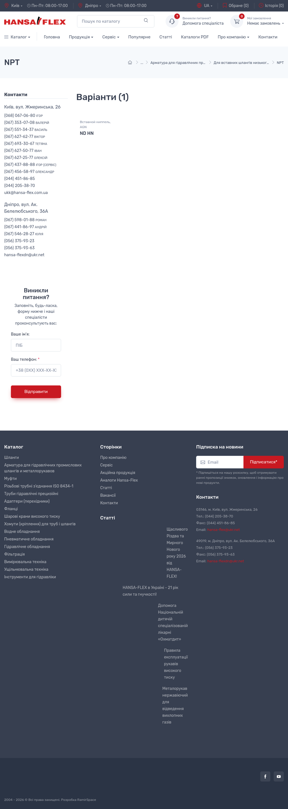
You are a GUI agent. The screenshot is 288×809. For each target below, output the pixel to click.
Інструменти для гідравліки (30, 577)
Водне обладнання (22, 531)
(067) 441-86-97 (25, 227)
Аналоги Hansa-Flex (119, 480)
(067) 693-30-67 (25, 143)
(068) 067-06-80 (23, 115)
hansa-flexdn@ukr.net (24, 255)
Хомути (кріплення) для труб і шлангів (40, 524)
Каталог (15, 37)
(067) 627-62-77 (24, 136)
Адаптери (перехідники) (27, 501)
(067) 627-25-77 (25, 157)
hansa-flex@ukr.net (223, 530)
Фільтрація (14, 554)
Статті (165, 37)
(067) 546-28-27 (23, 234)
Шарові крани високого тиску (32, 516)
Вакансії (108, 495)
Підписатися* (263, 461)
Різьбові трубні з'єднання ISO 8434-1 (38, 486)
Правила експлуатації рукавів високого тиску (176, 664)
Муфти (10, 478)
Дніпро (88, 5)
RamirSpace (86, 800)
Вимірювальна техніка (25, 562)
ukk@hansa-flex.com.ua (26, 192)
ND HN (87, 133)
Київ (11, 5)
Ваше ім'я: (20, 334)
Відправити (36, 391)
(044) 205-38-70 (19, 185)
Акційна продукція (117, 472)
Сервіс (109, 37)
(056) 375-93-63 (19, 248)
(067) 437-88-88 (30, 164)
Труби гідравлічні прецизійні (31, 493)
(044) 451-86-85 (19, 178)
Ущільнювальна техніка (26, 569)
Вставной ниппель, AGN (95, 124)
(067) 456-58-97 (29, 171)
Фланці (11, 509)
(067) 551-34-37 (25, 129)
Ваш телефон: (25, 359)
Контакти (267, 37)
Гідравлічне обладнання (27, 546)
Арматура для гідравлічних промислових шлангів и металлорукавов (43, 468)
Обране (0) (235, 5)
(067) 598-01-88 (25, 220)
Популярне (139, 37)
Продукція (79, 37)
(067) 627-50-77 (23, 150)
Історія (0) (271, 5)
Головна (52, 37)
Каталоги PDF (195, 37)
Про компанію (232, 37)
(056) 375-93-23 (19, 241)
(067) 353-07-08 (26, 122)
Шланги (11, 457)
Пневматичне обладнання (29, 539)
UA (203, 5)
